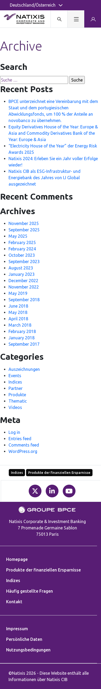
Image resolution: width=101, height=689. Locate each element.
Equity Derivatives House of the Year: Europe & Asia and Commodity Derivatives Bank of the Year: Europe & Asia (53, 133)
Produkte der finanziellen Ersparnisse (59, 472)
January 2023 (22, 274)
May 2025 (18, 236)
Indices (15, 382)
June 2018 (18, 306)
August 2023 (21, 267)
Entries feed (20, 438)
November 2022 (24, 287)
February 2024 (22, 248)
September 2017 (24, 344)
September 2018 (24, 299)
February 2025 (22, 242)
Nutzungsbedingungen (28, 649)
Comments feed (24, 445)
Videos (15, 407)
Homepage (17, 559)
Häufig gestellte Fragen (29, 591)
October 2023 (22, 255)
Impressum (17, 628)
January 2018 (22, 337)
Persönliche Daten (24, 639)
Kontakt (14, 601)
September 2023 (24, 261)
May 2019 (18, 293)
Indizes (17, 472)
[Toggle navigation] (75, 19)
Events (15, 375)
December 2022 (23, 280)
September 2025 (24, 229)
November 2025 (24, 223)
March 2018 (20, 325)
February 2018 (22, 331)
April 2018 (18, 318)
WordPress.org (23, 451)
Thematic (18, 401)
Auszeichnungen (24, 369)
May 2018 (18, 312)
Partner (16, 388)
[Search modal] (58, 19)
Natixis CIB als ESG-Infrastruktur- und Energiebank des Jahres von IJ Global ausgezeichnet (45, 177)
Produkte (17, 394)
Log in (14, 432)
